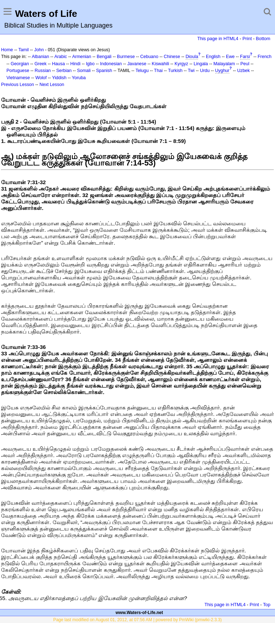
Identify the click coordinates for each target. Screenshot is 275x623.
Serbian (64, 70)
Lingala (201, 63)
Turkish (175, 70)
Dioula (191, 56)
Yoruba (79, 77)
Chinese (172, 56)
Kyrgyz (181, 63)
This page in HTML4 (217, 38)
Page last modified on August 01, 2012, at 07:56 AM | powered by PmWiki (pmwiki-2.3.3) (137, 619)
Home (7, 49)
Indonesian (111, 63)
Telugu (142, 70)
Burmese (126, 56)
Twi (191, 70)
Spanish (104, 70)
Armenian (81, 56)
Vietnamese (18, 77)
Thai (158, 70)
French (265, 56)
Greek (40, 63)
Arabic (60, 56)
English (213, 56)
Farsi (245, 56)
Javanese (136, 63)
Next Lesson (51, 84)
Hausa (58, 63)
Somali (84, 70)
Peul (244, 63)
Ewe (230, 56)
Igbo (90, 63)
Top (266, 604)
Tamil (23, 49)
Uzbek (243, 70)
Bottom (263, 38)
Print (247, 38)
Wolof (41, 77)
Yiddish (59, 77)
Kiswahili (160, 63)
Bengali (104, 56)
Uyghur (222, 70)
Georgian (20, 63)
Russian (43, 70)
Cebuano (149, 56)
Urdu (204, 70)
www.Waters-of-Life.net (139, 612)
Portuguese (17, 70)
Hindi (75, 63)
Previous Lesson (17, 84)
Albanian (40, 56)
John (39, 49)
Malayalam (224, 63)
